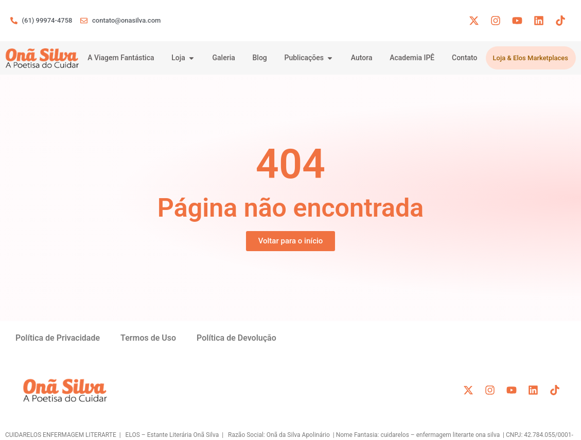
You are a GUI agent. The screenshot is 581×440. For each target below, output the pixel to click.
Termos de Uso (148, 338)
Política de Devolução (236, 338)
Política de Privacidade (57, 338)
